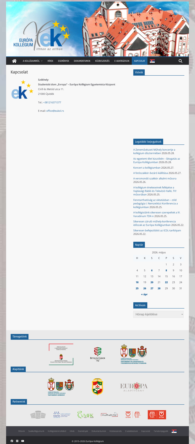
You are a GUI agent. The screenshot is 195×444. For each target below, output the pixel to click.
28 (159, 288)
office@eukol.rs (55, 110)
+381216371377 (52, 102)
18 (137, 282)
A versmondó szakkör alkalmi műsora (154, 178)
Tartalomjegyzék (161, 431)
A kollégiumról (31, 60)
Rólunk (21, 431)
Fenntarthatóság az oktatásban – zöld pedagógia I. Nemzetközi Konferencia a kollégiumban (155, 203)
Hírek (50, 60)
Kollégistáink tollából (57, 431)
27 (152, 288)
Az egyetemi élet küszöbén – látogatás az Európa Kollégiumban (156, 160)
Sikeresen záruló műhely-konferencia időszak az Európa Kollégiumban (154, 223)
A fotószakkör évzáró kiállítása (150, 173)
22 (166, 282)
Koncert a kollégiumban (147, 167)
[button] (41, 61)
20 (152, 282)
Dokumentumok (82, 60)
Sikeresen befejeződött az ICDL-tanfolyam (157, 230)
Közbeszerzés (102, 60)
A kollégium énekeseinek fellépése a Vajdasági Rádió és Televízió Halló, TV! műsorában (154, 191)
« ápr (144, 294)
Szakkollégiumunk (36, 431)
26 (144, 288)
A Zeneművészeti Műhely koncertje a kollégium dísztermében (154, 151)
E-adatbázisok (121, 60)
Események (63, 60)
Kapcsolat (139, 60)
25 (137, 288)
